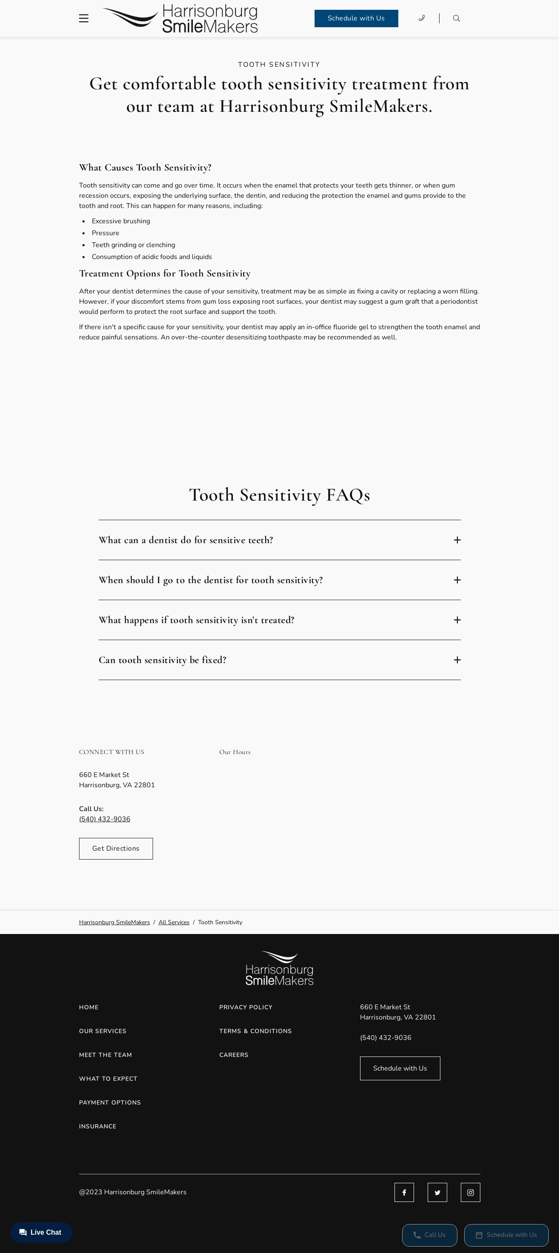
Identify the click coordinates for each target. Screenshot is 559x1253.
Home (89, 1007)
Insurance (97, 1126)
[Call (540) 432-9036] (422, 18)
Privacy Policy (245, 1007)
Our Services (103, 1031)
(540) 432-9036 (105, 819)
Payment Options (110, 1103)
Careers (234, 1055)
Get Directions (116, 848)
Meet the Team (105, 1055)
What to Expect (108, 1079)
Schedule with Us (356, 18)
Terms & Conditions (255, 1031)
